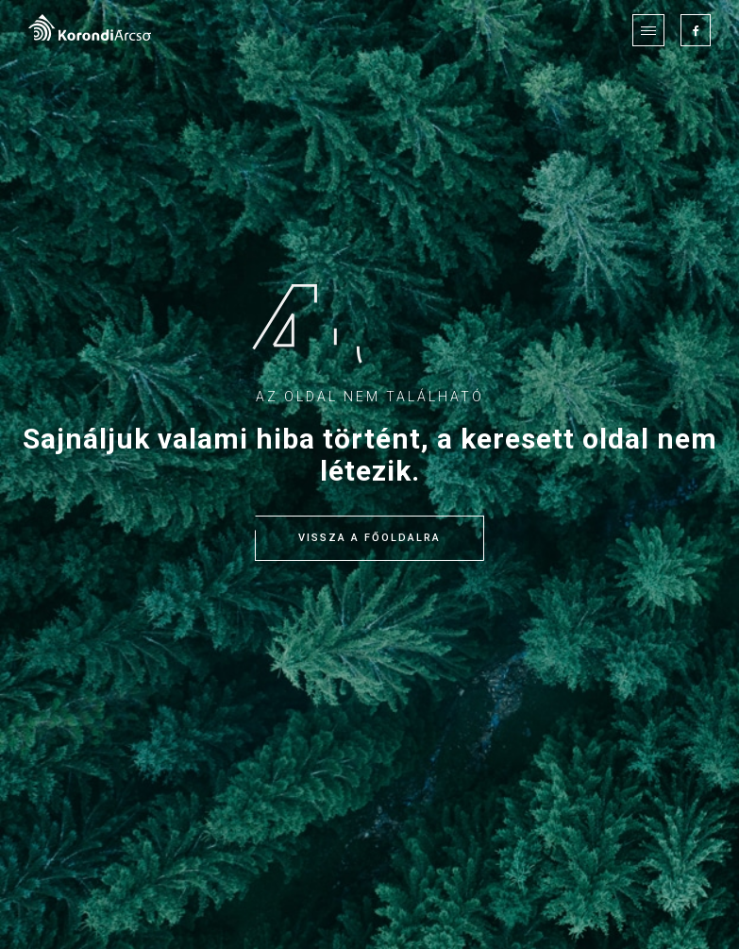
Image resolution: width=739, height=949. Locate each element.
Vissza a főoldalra (369, 538)
